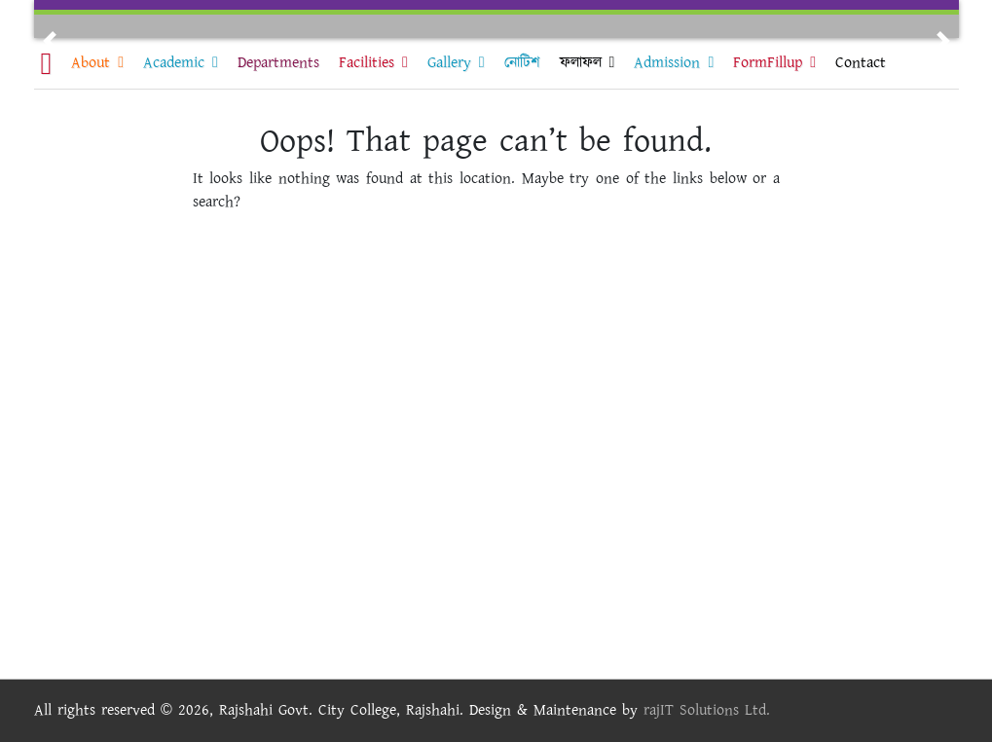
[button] (49, 40)
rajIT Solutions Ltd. (706, 710)
